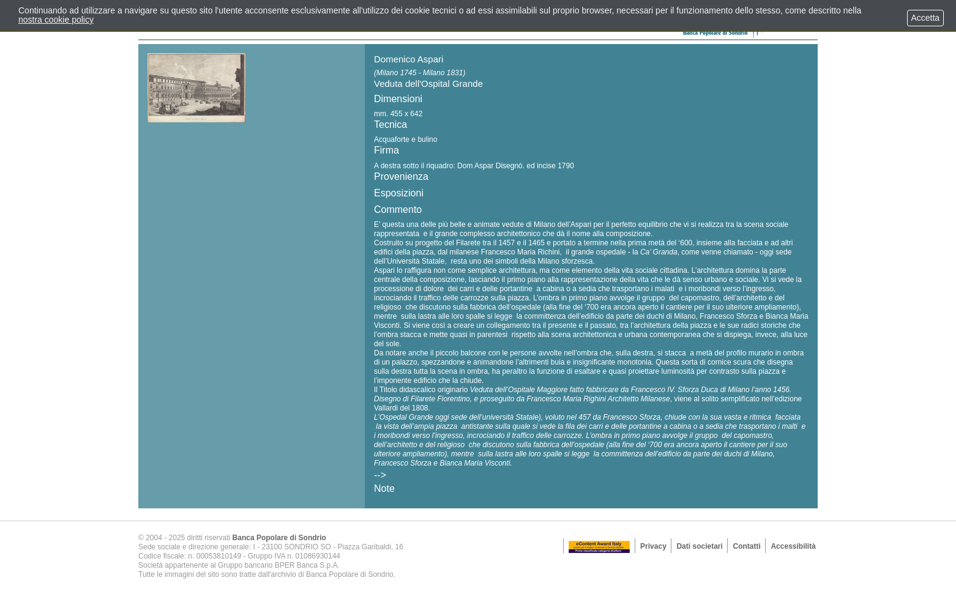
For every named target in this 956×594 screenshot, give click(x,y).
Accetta (925, 18)
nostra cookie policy (56, 19)
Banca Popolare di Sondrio (279, 537)
